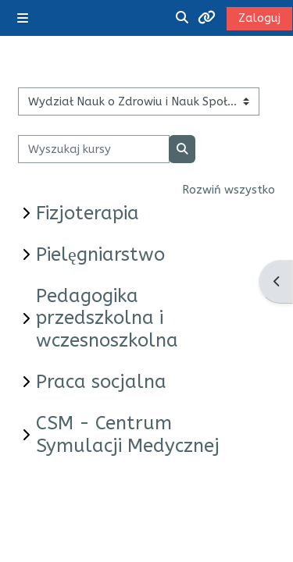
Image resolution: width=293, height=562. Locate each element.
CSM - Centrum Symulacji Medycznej (128, 434)
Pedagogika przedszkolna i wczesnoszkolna (107, 318)
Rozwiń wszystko (228, 190)
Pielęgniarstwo (100, 254)
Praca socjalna (101, 382)
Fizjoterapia (87, 213)
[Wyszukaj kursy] (94, 149)
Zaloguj (259, 18)
